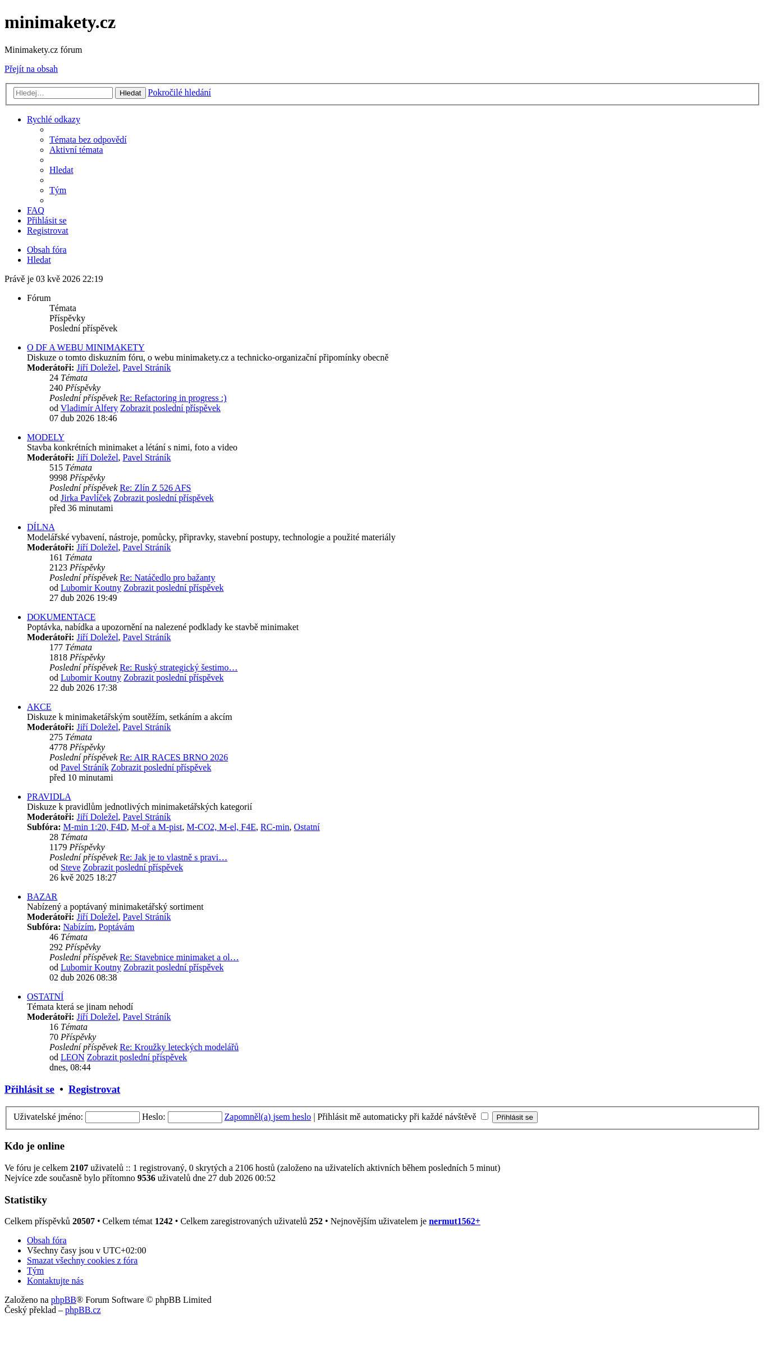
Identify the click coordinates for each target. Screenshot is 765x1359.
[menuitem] (88, 139)
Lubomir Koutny (91, 587)
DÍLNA (41, 527)
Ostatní (307, 827)
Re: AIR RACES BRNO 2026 (174, 757)
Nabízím (78, 927)
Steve (71, 867)
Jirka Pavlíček (86, 498)
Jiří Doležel (97, 367)
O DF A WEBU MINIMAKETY (85, 347)
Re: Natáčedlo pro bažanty (167, 577)
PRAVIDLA (49, 796)
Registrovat (94, 1089)
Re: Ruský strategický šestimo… (178, 667)
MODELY (46, 437)
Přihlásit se (29, 1089)
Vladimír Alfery (89, 408)
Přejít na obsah (31, 69)
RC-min (275, 827)
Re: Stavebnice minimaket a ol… (179, 957)
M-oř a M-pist (156, 827)
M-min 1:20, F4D (94, 827)
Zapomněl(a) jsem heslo (268, 1116)
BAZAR (42, 896)
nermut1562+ (454, 1221)
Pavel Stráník (147, 367)
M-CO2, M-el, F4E (221, 827)
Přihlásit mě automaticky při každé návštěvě (403, 1116)
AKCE (39, 707)
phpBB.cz (83, 1310)
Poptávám (117, 927)
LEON (73, 1057)
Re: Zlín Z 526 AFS (155, 487)
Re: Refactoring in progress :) (173, 398)
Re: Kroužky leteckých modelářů (179, 1047)
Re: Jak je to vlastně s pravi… (173, 857)
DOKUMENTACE (61, 617)
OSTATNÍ (45, 996)
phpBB (63, 1300)
